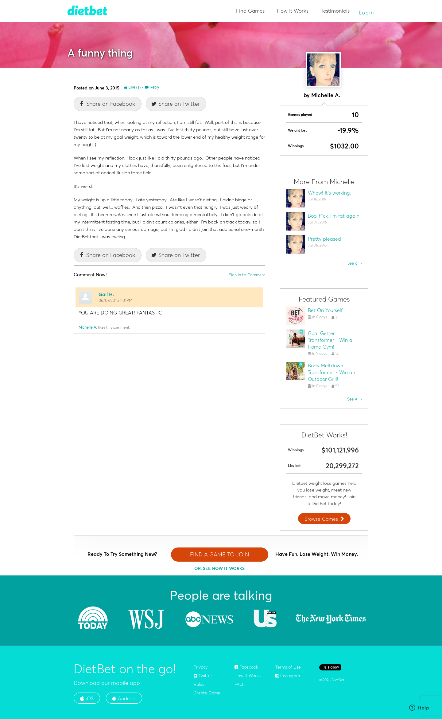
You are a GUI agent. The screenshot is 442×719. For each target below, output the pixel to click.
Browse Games (325, 519)
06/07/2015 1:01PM (115, 300)
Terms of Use (288, 667)
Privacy (200, 667)
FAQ (239, 684)
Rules (199, 684)
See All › (354, 399)
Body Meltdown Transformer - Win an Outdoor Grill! (331, 372)
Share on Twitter (175, 104)
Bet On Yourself (325, 310)
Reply (152, 87)
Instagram (287, 675)
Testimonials (335, 10)
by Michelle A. (322, 95)
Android (124, 698)
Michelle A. (88, 327)
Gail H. (106, 294)
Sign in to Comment (247, 274)
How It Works (292, 10)
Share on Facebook (107, 104)
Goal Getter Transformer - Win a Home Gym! (330, 340)
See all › (354, 263)
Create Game (207, 693)
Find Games (250, 10)
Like (132, 87)
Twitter (203, 675)
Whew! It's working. (329, 193)
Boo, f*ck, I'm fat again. (334, 216)
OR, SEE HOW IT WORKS (219, 568)
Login (367, 12)
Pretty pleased (324, 239)
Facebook (246, 667)
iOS (87, 698)
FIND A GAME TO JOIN (219, 554)
